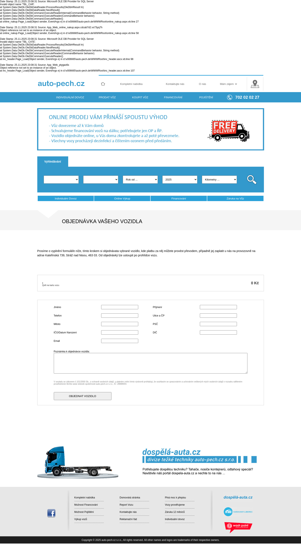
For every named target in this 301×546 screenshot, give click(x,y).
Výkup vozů (80, 519)
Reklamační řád (128, 519)
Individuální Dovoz (66, 198)
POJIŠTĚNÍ (206, 97)
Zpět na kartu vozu (50, 285)
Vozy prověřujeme (175, 504)
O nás (202, 84)
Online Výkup (122, 198)
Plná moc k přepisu (175, 497)
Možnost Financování (86, 504)
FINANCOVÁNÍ (173, 97)
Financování (178, 198)
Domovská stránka (130, 497)
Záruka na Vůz (235, 198)
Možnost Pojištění (84, 512)
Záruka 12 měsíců (175, 512)
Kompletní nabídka (131, 84)
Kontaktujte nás (175, 84)
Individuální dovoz (175, 519)
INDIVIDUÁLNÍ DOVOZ (70, 97)
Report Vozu (126, 504)
